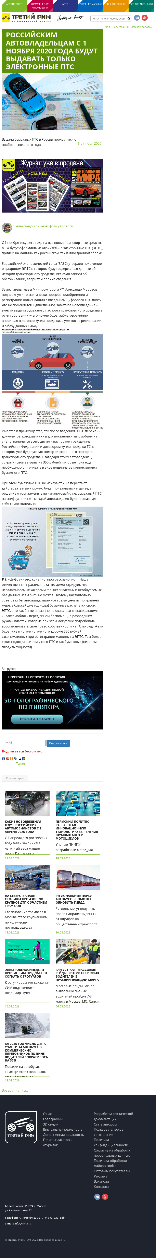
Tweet (20, 763)
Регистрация (121, 27)
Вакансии (101, 1181)
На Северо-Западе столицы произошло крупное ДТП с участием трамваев (26, 901)
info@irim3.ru (18, 1223)
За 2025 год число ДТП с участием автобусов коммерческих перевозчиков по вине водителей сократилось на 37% (26, 1052)
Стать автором (105, 1124)
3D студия (50, 1124)
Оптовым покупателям (112, 1171)
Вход (107, 27)
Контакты (101, 1186)
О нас (47, 1113)
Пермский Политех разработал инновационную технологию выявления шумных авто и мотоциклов (77, 829)
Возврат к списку (15, 1090)
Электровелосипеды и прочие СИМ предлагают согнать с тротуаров (26, 973)
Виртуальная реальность (62, 1129)
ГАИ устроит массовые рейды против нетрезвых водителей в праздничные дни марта (77, 975)
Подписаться (58, 743)
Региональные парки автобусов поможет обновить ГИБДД (74, 899)
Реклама (100, 1176)
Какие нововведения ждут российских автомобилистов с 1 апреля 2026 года (23, 826)
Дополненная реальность (63, 1134)
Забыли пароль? (141, 27)
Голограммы (53, 1119)
